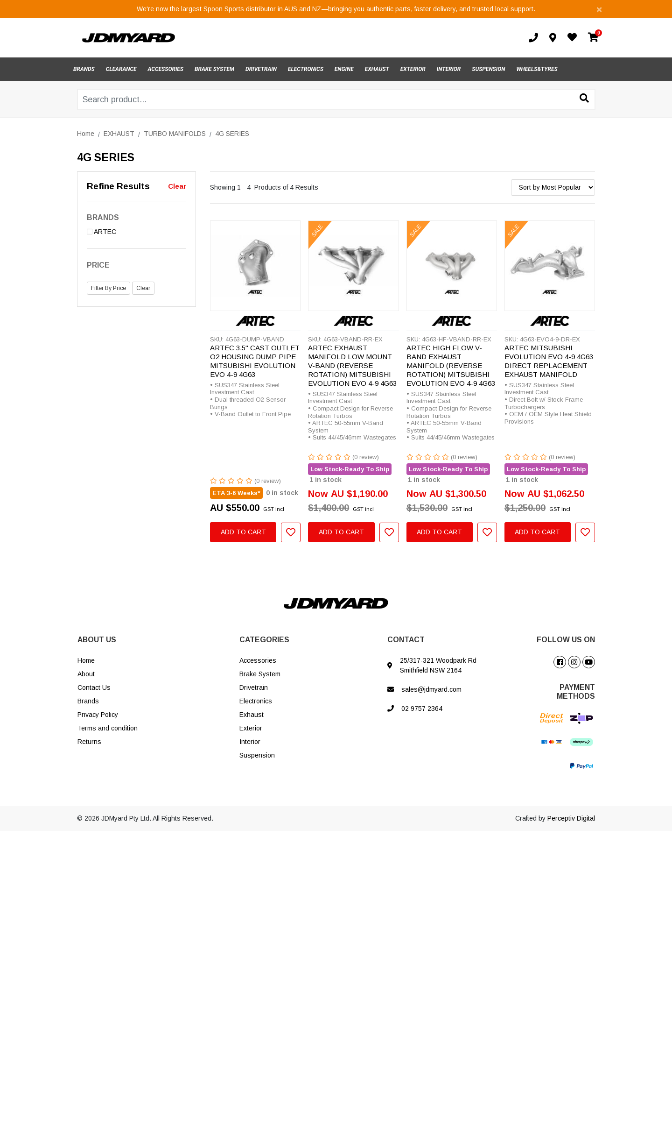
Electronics (255, 701)
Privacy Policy (97, 714)
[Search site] (584, 99)
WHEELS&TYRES (536, 69)
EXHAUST (377, 69)
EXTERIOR (413, 69)
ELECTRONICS (305, 69)
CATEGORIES (264, 640)
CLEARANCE (121, 69)
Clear (177, 186)
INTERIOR (449, 69)
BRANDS (84, 69)
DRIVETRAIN (261, 69)
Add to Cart (243, 532)
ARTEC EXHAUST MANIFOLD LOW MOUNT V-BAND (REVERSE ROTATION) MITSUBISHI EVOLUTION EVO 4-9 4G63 (352, 365)
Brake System (259, 674)
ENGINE (344, 69)
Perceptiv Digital (571, 818)
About (86, 674)
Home (86, 660)
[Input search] (336, 99)
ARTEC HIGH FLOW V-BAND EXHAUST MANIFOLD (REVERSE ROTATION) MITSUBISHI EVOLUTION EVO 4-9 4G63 (450, 365)
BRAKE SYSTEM (214, 69)
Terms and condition (107, 728)
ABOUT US (96, 640)
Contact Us (94, 687)
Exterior (250, 728)
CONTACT (406, 640)
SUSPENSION (488, 69)
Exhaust (251, 714)
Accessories (257, 660)
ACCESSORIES (165, 69)
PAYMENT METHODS (576, 691)
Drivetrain (253, 687)
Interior (249, 741)
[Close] (599, 9)
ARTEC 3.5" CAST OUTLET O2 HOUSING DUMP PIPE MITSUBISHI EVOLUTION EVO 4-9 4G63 (255, 361)
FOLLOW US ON (566, 640)
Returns (89, 741)
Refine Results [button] (118, 186)
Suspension (257, 755)
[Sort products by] (553, 187)
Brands (88, 701)
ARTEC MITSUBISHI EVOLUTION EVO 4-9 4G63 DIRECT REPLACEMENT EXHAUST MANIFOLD (548, 361)
